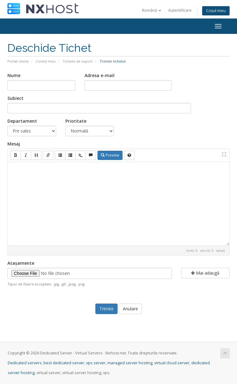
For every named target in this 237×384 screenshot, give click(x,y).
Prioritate (75, 121)
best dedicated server (64, 363)
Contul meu (46, 61)
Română (151, 10)
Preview (110, 155)
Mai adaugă (205, 273)
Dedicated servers (25, 363)
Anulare (130, 309)
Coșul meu (216, 10)
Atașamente (20, 263)
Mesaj (13, 144)
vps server (96, 363)
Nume (13, 75)
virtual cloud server (171, 363)
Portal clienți (18, 61)
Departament (22, 121)
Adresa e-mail (99, 75)
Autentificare (180, 10)
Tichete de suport (78, 61)
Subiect (15, 98)
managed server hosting (129, 363)
